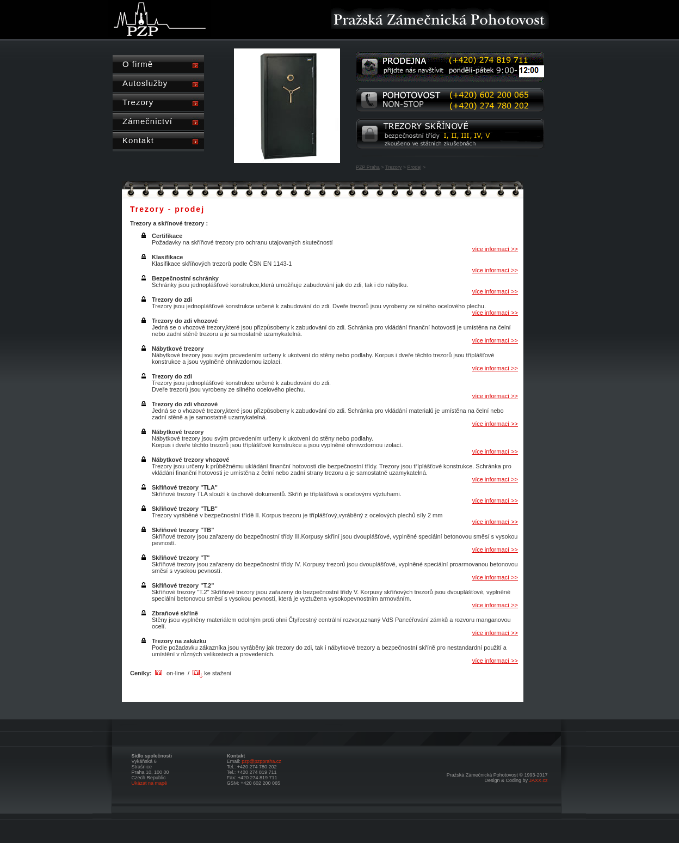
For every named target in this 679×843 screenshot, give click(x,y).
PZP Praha (368, 167)
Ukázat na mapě (150, 783)
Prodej (414, 167)
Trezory (393, 167)
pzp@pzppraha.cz (261, 761)
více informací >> (495, 249)
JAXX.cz (538, 780)
